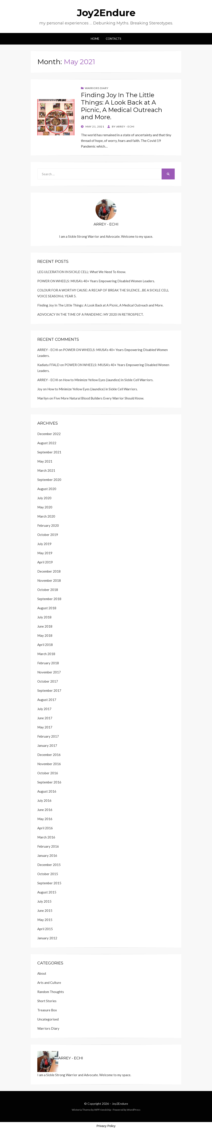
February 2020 (48, 525)
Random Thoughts (50, 992)
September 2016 (49, 782)
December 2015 (49, 865)
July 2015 (44, 901)
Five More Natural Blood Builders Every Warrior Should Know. (99, 398)
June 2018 (44, 626)
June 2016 (44, 810)
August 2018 (46, 608)
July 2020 (44, 498)
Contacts (113, 38)
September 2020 (49, 480)
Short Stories (46, 1001)
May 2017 (44, 727)
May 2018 (44, 635)
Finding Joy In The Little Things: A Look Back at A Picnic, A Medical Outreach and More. (121, 106)
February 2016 (48, 846)
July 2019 (44, 544)
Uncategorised (48, 1019)
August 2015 (46, 892)
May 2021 (44, 461)
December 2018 (49, 571)
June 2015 (44, 910)
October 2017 (47, 681)
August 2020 (46, 489)
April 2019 (45, 562)
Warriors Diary (96, 88)
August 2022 (46, 443)
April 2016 (45, 828)
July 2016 (44, 800)
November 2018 (49, 580)
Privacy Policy (105, 1126)
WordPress (133, 1109)
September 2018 (49, 599)
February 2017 (48, 736)
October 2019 (47, 535)
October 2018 (47, 590)
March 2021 (46, 470)
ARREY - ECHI (47, 350)
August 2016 (46, 791)
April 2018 (45, 645)
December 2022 (49, 434)
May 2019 (44, 553)
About (41, 973)
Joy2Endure (106, 13)
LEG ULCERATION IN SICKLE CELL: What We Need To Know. (81, 272)
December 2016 (49, 755)
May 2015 (44, 920)
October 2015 (47, 874)
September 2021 (49, 452)
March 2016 (46, 837)
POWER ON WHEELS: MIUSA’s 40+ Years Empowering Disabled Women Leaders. (96, 281)
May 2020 (44, 507)
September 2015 (49, 883)
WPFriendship (102, 1109)
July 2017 (44, 709)
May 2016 (44, 819)
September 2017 (49, 690)
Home (95, 38)
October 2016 (47, 773)
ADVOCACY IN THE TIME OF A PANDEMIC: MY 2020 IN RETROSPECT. (90, 314)
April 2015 (45, 929)
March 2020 (46, 516)
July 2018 (44, 617)
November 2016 (49, 764)
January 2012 (47, 938)
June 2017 (44, 718)
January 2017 (47, 745)
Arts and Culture (49, 982)
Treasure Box (47, 1010)
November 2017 (49, 672)
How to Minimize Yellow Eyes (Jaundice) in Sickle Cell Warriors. (108, 380)
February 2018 (48, 663)
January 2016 (47, 855)
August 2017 (46, 700)
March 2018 (46, 654)
